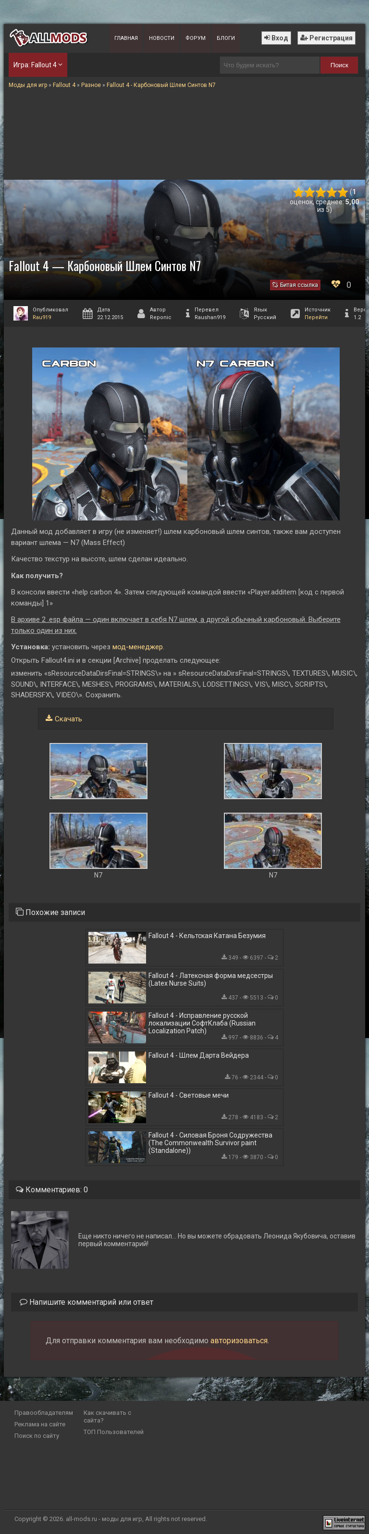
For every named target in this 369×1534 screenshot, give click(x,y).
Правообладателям (43, 1412)
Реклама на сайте (39, 1424)
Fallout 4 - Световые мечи (188, 1095)
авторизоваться (239, 1340)
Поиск (339, 65)
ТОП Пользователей (114, 1431)
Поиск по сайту (36, 1435)
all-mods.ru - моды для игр (104, 1518)
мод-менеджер (137, 647)
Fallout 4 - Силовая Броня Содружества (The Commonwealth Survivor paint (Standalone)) (210, 1142)
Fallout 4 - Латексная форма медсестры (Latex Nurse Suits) (210, 979)
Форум (195, 38)
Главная (126, 38)
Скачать (68, 719)
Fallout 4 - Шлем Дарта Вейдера (198, 1055)
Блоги (226, 38)
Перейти (316, 317)
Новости (161, 38)
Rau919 (42, 317)
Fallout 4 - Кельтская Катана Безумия (207, 936)
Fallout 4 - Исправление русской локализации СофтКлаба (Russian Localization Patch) (202, 1023)
